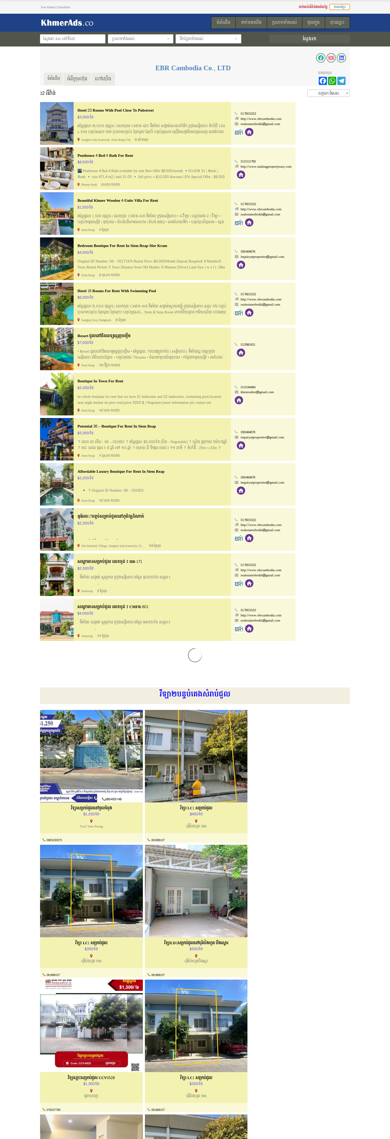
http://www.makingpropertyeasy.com (320, 166)
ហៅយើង (105, 78)
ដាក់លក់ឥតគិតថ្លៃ (214, 1095)
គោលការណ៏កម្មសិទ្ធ (54, 1105)
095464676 (303, 251)
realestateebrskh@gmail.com (315, 124)
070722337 (288, 1036)
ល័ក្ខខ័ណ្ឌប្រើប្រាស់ (53, 1095)
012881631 (303, 343)
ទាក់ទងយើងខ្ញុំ (131, 1085)
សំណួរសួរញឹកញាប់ (135, 1105)
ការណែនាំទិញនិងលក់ (136, 1095)
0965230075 (55, 814)
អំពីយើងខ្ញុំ (47, 1085)
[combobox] (328, 93)
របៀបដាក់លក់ (212, 1085)
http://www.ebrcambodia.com (315, 119)
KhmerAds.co (72, 1128)
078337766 (53, 925)
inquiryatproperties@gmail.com (317, 436)
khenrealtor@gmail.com (311, 391)
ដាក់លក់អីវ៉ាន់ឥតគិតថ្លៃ (313, 7)
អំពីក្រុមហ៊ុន (79, 78)
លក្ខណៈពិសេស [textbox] (328, 93)
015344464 (303, 386)
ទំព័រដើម (55, 78)
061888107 (131, 814)
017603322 (303, 114)
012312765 (303, 161)
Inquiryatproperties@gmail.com (317, 256)
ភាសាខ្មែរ (340, 7)
